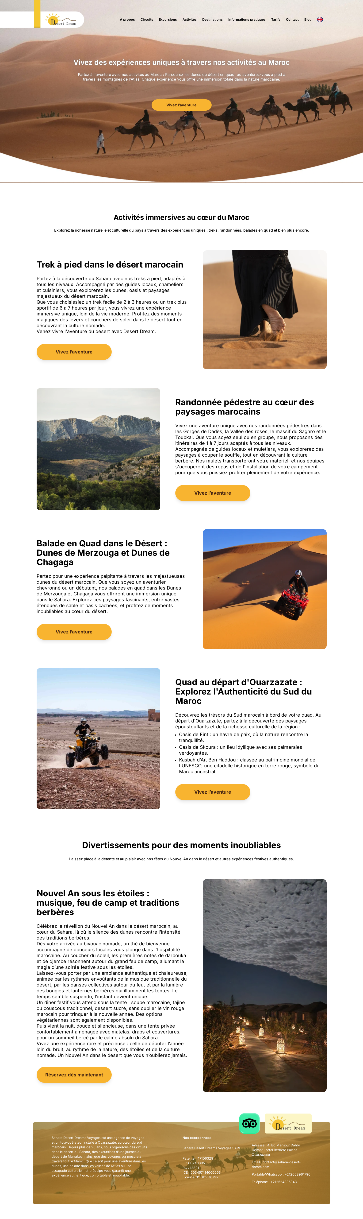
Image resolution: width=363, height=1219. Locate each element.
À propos (127, 19)
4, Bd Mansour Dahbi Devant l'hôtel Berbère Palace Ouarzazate (276, 1150)
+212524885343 (284, 1182)
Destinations (212, 19)
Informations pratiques (247, 19)
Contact (292, 19)
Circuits (147, 19)
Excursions (168, 19)
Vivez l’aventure (181, 105)
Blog (308, 19)
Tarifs (275, 19)
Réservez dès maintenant (74, 1075)
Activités (190, 19)
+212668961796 (297, 1174)
